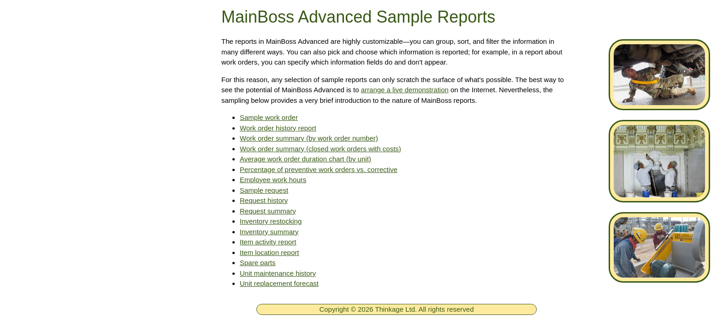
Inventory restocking (271, 221)
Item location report (269, 252)
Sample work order (269, 117)
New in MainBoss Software (80, 277)
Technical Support (64, 168)
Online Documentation (72, 304)
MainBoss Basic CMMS (74, 250)
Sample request (264, 190)
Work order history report (278, 128)
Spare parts (258, 263)
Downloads (51, 195)
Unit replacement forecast (279, 283)
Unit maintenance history (278, 273)
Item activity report (268, 242)
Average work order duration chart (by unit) (305, 159)
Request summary (268, 211)
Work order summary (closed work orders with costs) (320, 149)
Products (47, 141)
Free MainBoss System (74, 114)
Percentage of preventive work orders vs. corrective (318, 169)
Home (42, 86)
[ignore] (20, 87)
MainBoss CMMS (63, 222)
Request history (264, 200)
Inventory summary (269, 232)
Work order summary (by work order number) (309, 138)
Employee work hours (273, 180)
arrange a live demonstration (405, 90)
